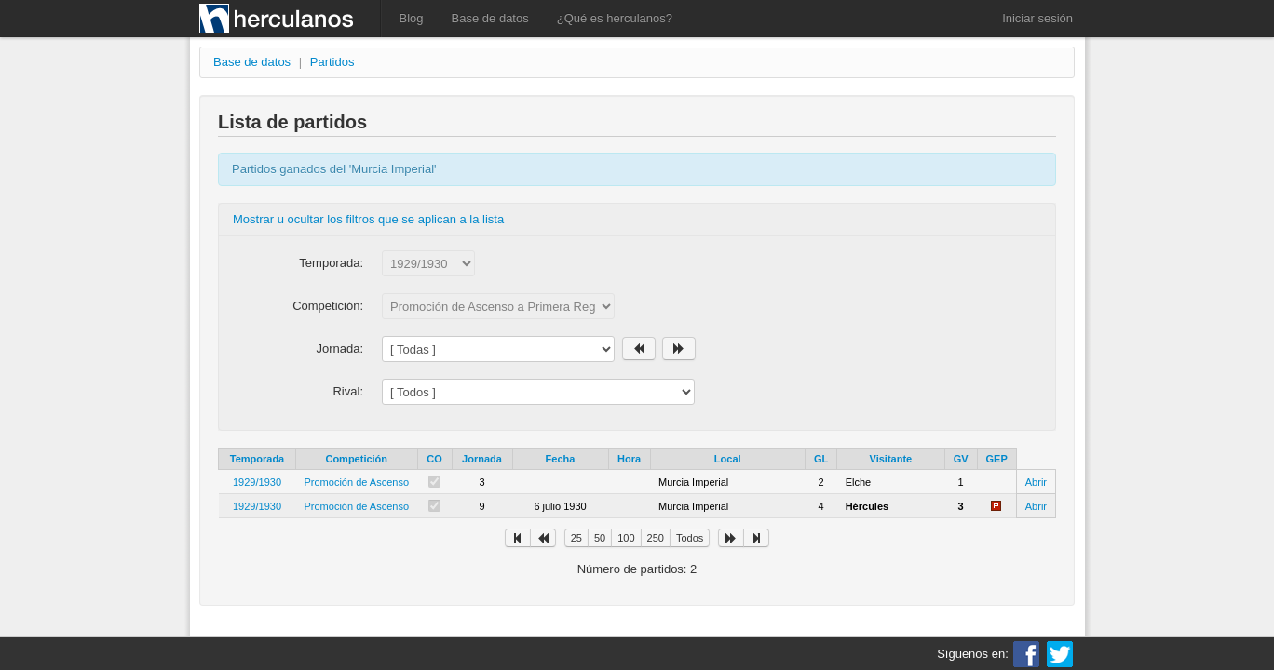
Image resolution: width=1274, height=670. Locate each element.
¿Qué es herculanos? (614, 18)
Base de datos (490, 18)
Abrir (1036, 482)
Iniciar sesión (1037, 18)
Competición (356, 458)
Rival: (347, 391)
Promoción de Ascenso (357, 482)
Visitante (891, 458)
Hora (629, 458)
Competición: (327, 306)
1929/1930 (257, 482)
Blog (412, 18)
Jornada (482, 458)
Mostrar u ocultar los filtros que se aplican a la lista (368, 219)
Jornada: (339, 348)
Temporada (257, 458)
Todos (689, 537)
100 (625, 537)
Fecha (561, 458)
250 (655, 537)
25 (576, 537)
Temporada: (331, 263)
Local (727, 458)
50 (599, 537)
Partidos (332, 62)
